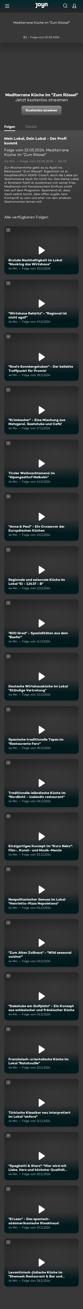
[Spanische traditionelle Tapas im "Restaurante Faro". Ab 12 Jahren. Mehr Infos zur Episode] (41, 730)
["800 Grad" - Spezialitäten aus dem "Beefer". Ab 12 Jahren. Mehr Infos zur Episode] (41, 623)
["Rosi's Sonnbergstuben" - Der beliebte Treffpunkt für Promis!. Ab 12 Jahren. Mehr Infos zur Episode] (41, 357)
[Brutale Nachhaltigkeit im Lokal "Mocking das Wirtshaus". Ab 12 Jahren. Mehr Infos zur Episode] (41, 250)
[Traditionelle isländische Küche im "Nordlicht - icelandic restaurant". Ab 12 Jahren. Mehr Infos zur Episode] (41, 783)
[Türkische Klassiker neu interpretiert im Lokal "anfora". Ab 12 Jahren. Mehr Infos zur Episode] (41, 1103)
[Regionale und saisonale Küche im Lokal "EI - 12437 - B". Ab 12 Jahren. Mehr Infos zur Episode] (41, 570)
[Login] (74, 5)
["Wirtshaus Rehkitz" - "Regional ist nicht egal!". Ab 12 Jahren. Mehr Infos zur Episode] (41, 303)
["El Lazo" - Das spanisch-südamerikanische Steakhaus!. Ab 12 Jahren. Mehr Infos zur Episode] (41, 1209)
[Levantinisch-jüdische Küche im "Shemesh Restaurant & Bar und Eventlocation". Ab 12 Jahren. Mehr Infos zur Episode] (41, 1262)
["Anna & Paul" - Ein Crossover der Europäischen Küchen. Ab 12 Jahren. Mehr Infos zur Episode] (41, 517)
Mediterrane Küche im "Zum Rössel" (41, 23)
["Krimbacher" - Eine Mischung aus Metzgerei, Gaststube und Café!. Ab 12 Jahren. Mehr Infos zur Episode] (41, 410)
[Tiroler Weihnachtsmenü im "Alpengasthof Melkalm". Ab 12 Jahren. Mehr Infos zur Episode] (41, 463)
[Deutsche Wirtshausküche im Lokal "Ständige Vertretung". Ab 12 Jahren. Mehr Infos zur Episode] (41, 677)
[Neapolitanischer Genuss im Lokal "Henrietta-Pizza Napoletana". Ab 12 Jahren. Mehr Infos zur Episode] (41, 889)
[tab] (10, 127)
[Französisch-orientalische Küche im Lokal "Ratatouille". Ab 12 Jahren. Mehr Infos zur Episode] (41, 1049)
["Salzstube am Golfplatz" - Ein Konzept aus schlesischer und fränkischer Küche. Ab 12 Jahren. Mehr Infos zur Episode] (41, 996)
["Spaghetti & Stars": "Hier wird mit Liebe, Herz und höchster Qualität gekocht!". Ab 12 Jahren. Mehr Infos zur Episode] (41, 1156)
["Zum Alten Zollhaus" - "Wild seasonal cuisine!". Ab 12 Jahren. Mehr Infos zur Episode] (41, 943)
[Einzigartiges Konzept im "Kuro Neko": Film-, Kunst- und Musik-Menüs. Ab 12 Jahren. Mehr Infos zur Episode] (41, 836)
